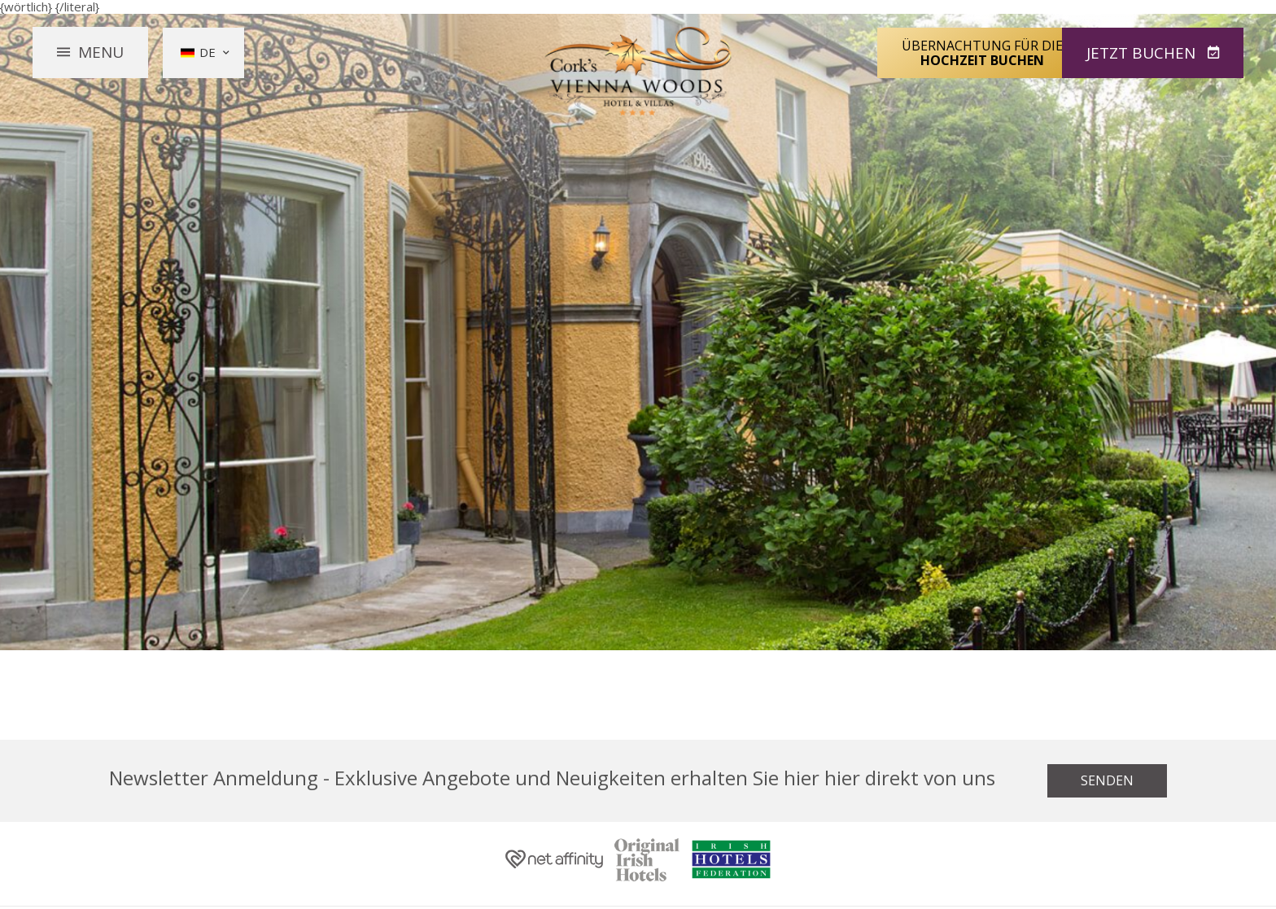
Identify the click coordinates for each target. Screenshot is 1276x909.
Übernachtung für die (982, 52)
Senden (1107, 780)
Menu (101, 52)
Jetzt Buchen (1143, 52)
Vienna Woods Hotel (638, 71)
